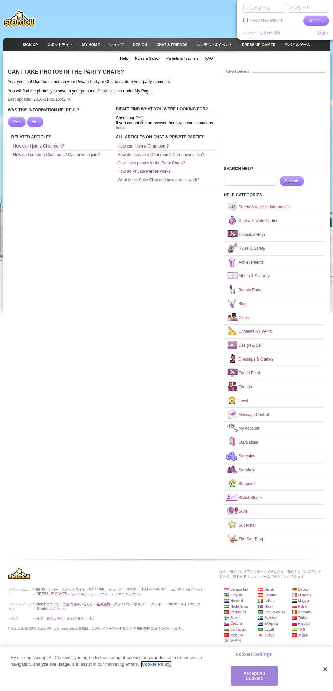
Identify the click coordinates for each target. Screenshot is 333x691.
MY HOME (97, 589)
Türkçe (303, 618)
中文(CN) (238, 635)
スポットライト (73, 589)
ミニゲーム (106, 594)
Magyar (303, 601)
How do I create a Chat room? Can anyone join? (56, 154)
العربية (269, 629)
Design (131, 589)
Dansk (269, 589)
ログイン (316, 21)
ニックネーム (258, 8)
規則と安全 (75, 618)
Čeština (236, 624)
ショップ (115, 589)
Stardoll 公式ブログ (51, 609)
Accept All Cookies (254, 676)
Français (304, 595)
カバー (53, 589)
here (120, 127)
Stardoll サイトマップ (184, 604)
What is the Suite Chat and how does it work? (158, 180)
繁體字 (303, 635)
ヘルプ (38, 618)
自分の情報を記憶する (266, 20)
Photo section (110, 91)
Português (238, 612)
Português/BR (275, 612)
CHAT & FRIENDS (153, 589)
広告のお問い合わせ (78, 604)
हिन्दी (301, 629)
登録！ (323, 33)
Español (271, 595)
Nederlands (239, 606)
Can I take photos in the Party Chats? (151, 163)
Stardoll (19, 18)
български (239, 629)
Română (304, 612)
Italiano (270, 601)
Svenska (271, 618)
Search (292, 181)
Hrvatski (237, 601)
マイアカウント (130, 594)
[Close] (325, 669)
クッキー (157, 604)
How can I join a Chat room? (38, 146)
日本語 (270, 635)
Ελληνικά (271, 624)
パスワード (299, 8)
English (236, 595)
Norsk (269, 606)
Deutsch (304, 589)
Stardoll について (46, 604)
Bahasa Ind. (240, 589)
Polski (302, 606)
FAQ (140, 118)
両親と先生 (55, 618)
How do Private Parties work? (144, 171)
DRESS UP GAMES (52, 594)
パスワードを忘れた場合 (261, 33)
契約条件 (143, 628)
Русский (304, 624)
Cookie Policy (156, 664)
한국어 (236, 640)
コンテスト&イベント (187, 589)
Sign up (39, 589)
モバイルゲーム (82, 594)
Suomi (235, 618)
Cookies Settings (253, 654)
